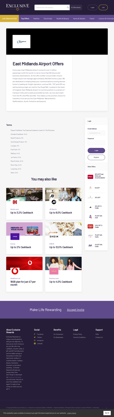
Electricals (48, 18)
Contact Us (99, 337)
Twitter (38, 337)
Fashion (36, 18)
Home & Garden (79, 18)
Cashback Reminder (15, 377)
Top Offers (25, 18)
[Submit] (68, 7)
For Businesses (58, 337)
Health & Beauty (62, 18)
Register (96, 157)
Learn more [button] (71, 413)
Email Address (92, 129)
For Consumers (58, 334)
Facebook (38, 334)
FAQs (97, 334)
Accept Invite (75, 309)
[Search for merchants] (50, 7)
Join (103, 7)
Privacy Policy (77, 334)
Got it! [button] (107, 413)
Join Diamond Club (9, 18)
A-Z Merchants (75, 7)
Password (91, 138)
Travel (92, 18)
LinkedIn (38, 343)
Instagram (39, 340)
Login (92, 7)
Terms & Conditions (79, 337)
